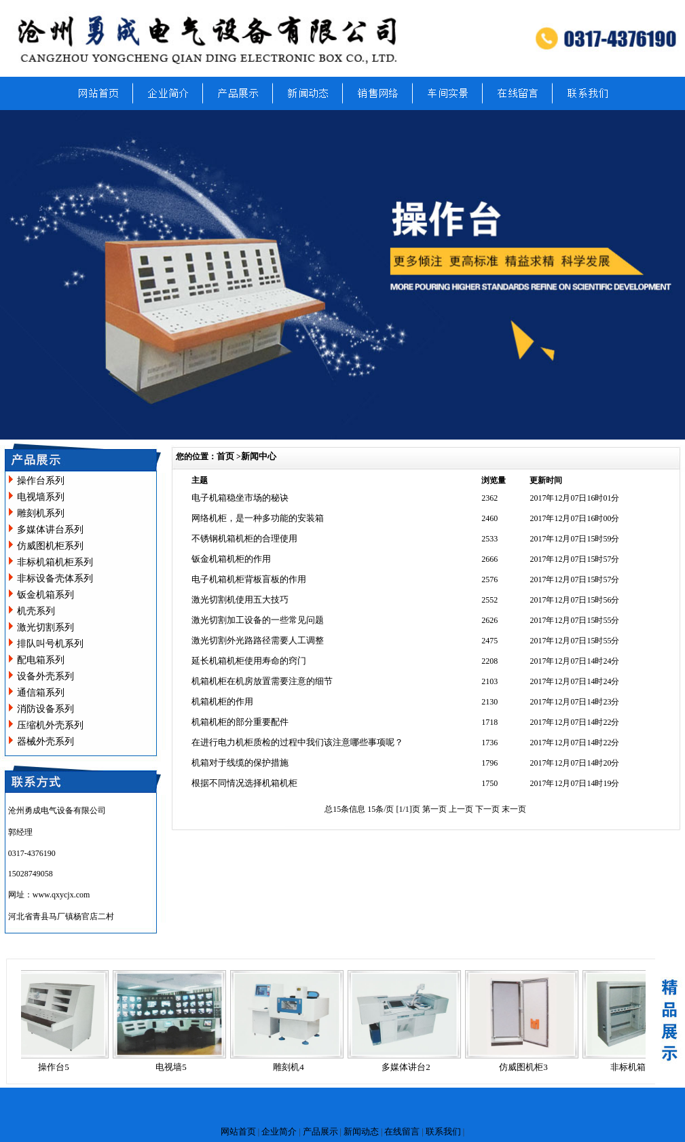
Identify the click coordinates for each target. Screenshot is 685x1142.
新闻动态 (361, 1131)
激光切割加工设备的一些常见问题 (257, 620)
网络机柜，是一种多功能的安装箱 (257, 518)
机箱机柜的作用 (222, 701)
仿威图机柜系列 (50, 546)
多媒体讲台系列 (50, 529)
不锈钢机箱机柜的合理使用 (244, 538)
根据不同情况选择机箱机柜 (244, 783)
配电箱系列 (40, 660)
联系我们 (443, 1131)
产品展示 (320, 1131)
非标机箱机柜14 (644, 1067)
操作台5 (57, 1067)
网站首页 (238, 1131)
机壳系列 (36, 611)
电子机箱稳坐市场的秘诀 (240, 498)
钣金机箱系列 (45, 595)
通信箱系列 (40, 693)
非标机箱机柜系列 (55, 562)
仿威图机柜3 (526, 1067)
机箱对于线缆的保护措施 (240, 762)
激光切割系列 (45, 627)
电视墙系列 (40, 497)
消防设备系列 (45, 709)
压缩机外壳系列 (50, 725)
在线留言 (402, 1131)
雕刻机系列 (40, 513)
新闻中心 (258, 456)
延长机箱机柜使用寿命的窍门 (248, 661)
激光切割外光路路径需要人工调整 (257, 640)
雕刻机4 (292, 1067)
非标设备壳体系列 (55, 578)
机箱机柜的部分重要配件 (240, 722)
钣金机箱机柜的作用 (231, 559)
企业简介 (279, 1131)
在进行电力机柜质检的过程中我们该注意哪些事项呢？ (297, 742)
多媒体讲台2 (409, 1067)
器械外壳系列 (45, 741)
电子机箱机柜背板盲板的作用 (248, 579)
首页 (225, 456)
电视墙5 (174, 1067)
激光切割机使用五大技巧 (240, 599)
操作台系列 (40, 481)
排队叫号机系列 (50, 644)
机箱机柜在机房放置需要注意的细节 (262, 681)
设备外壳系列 (45, 676)
